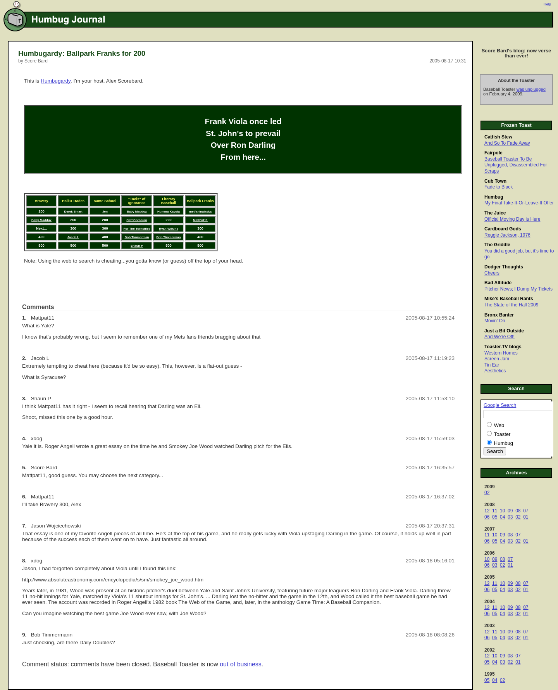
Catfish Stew (498, 137)
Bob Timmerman (137, 237)
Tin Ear (491, 365)
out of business (241, 664)
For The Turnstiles (136, 228)
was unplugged (531, 89)
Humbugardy (56, 81)
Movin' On (494, 320)
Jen (105, 211)
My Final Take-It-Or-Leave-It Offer (519, 203)
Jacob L (73, 237)
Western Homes (501, 353)
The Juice (495, 213)
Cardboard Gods (502, 229)
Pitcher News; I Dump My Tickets (518, 289)
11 (494, 511)
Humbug (493, 197)
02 (486, 492)
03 (510, 517)
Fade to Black (498, 187)
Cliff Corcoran (136, 220)
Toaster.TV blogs (503, 346)
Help (547, 4)
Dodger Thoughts (503, 267)
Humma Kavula (168, 211)
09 (510, 511)
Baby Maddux (137, 211)
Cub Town (495, 181)
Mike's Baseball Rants (508, 298)
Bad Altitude (498, 282)
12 (486, 511)
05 (494, 517)
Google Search (500, 405)
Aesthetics (495, 371)
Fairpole (493, 153)
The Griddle (497, 244)
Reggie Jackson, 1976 (507, 235)
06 (486, 517)
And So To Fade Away (507, 143)
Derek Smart (73, 211)
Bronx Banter (499, 315)
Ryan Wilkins (168, 228)
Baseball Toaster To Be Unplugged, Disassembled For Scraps (515, 165)
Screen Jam (496, 358)
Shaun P (137, 245)
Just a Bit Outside (504, 331)
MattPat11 (200, 220)
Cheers (491, 273)
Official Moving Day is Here (512, 219)
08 (517, 511)
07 (525, 511)
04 (502, 517)
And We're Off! (499, 336)
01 (525, 517)
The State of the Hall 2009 (511, 305)
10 (502, 511)
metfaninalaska (200, 211)
